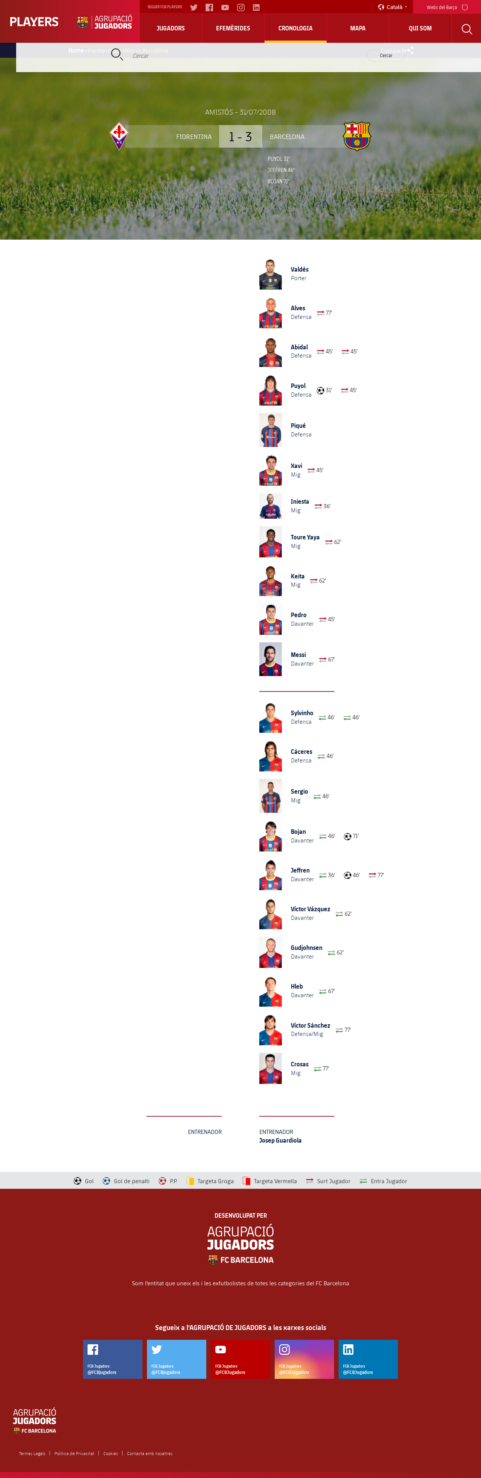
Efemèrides (233, 28)
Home (76, 50)
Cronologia (295, 28)
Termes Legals (32, 1453)
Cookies (110, 1453)
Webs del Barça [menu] (447, 6)
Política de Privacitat (74, 1453)
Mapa (358, 28)
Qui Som (420, 28)
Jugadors (171, 28)
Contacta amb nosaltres (149, 1453)
